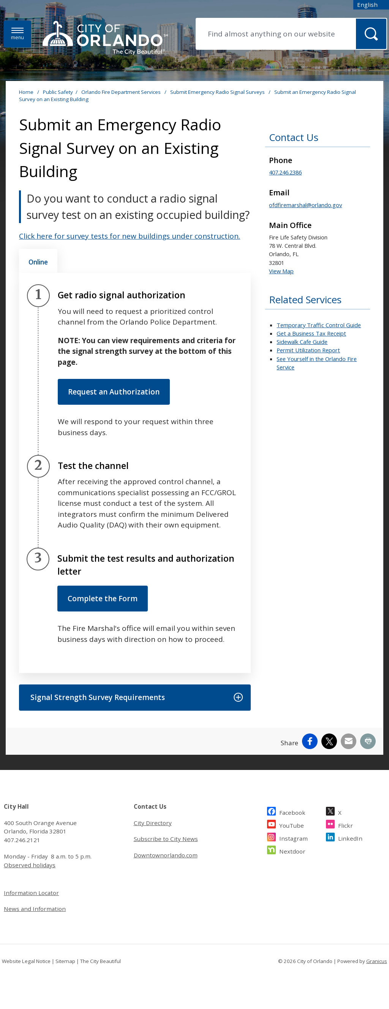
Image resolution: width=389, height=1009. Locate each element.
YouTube (291, 824)
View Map (281, 271)
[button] (134, 697)
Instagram (293, 837)
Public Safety (58, 92)
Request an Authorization (114, 392)
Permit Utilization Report (308, 350)
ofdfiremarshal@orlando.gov (305, 205)
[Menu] (17, 34)
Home (26, 92)
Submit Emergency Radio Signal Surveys (218, 92)
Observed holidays (29, 865)
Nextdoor (292, 850)
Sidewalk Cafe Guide (302, 341)
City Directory (153, 823)
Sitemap (65, 961)
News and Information (35, 908)
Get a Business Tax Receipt (311, 333)
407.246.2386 (285, 172)
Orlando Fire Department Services (121, 92)
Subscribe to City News (166, 839)
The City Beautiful (100, 961)
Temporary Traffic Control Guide (319, 325)
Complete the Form (103, 598)
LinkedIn (350, 837)
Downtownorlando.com (166, 855)
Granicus (376, 961)
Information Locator (31, 893)
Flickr (345, 824)
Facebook (292, 811)
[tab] (38, 261)
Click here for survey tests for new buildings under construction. (129, 236)
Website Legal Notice (26, 961)
